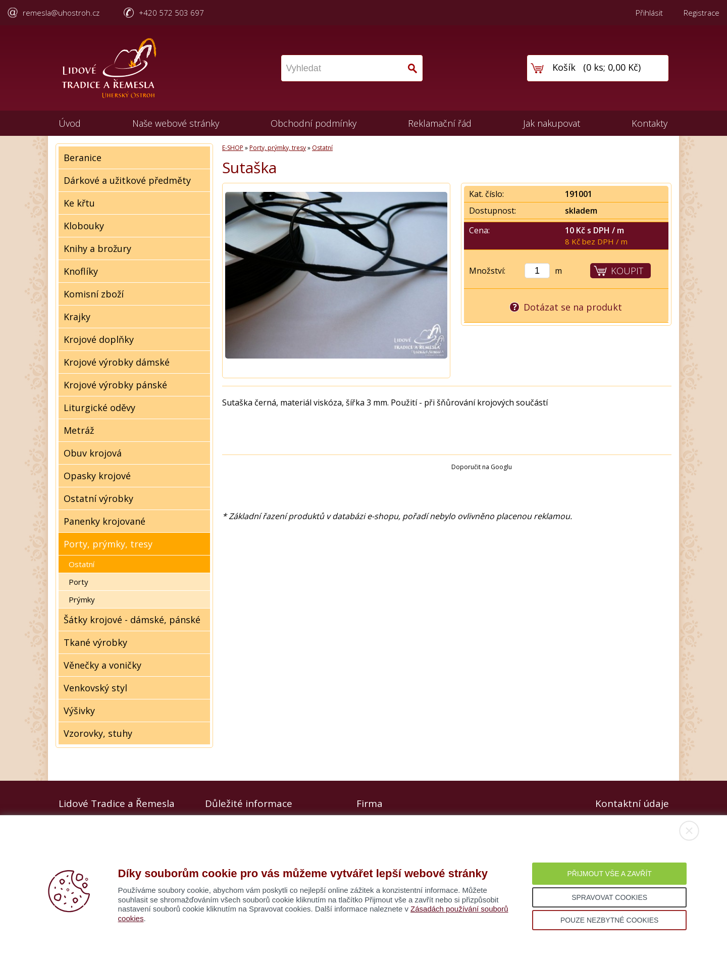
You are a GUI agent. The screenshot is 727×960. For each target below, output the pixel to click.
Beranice (82, 157)
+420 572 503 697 (171, 13)
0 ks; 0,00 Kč (612, 67)
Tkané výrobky (95, 642)
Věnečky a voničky (102, 665)
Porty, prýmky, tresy (108, 544)
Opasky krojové (97, 476)
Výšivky (79, 710)
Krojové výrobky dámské (117, 362)
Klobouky (84, 226)
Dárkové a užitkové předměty (127, 180)
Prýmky (82, 599)
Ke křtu (79, 203)
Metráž (79, 430)
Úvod (70, 123)
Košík (564, 67)
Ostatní (81, 564)
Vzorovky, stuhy (98, 733)
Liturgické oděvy (99, 407)
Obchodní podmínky (313, 123)
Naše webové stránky (175, 123)
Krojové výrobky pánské (115, 385)
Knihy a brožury (97, 248)
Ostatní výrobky (98, 498)
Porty (78, 582)
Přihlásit (649, 13)
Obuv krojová (93, 453)
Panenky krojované (104, 521)
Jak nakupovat (551, 123)
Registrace (701, 13)
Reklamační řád (440, 123)
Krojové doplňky (99, 339)
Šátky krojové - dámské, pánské (132, 620)
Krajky (77, 317)
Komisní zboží (94, 294)
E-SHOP (232, 147)
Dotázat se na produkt (573, 307)
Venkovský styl (95, 688)
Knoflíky (81, 271)
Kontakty (649, 123)
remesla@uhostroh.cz (61, 13)
